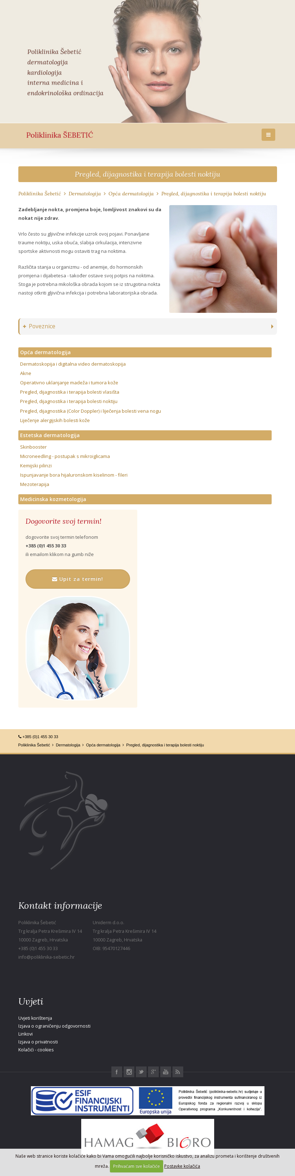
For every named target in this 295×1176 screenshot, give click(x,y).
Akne (25, 373)
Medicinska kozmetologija (53, 499)
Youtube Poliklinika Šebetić (165, 1071)
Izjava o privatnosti (38, 1042)
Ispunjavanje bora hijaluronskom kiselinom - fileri (74, 475)
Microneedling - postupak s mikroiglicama (65, 456)
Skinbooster (33, 447)
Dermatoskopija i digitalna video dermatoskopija (73, 364)
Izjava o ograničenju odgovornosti (54, 1026)
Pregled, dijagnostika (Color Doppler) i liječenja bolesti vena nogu (90, 411)
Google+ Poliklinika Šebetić (153, 1071)
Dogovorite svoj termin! (63, 521)
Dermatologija (85, 193)
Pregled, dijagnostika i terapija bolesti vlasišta (69, 392)
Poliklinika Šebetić (39, 193)
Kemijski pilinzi (36, 465)
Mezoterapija (34, 484)
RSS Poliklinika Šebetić (177, 1071)
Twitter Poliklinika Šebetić (141, 1071)
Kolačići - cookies (36, 1050)
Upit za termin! (77, 578)
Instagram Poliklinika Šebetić (129, 1071)
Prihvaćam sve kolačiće (136, 1166)
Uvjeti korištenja (35, 1018)
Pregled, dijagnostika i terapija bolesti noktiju (147, 174)
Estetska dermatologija (50, 435)
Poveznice (39, 326)
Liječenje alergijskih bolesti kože (55, 420)
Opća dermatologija (131, 193)
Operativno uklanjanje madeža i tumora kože (69, 382)
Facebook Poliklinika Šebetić (116, 1071)
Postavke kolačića (182, 1166)
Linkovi (25, 1034)
